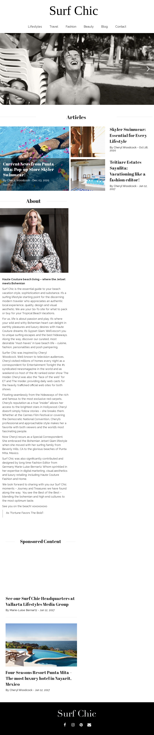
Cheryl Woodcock (18, 180)
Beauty (89, 26)
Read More (8, 185)
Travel (53, 26)
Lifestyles (35, 26)
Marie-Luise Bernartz (23, 610)
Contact (120, 26)
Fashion (71, 26)
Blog (104, 26)
